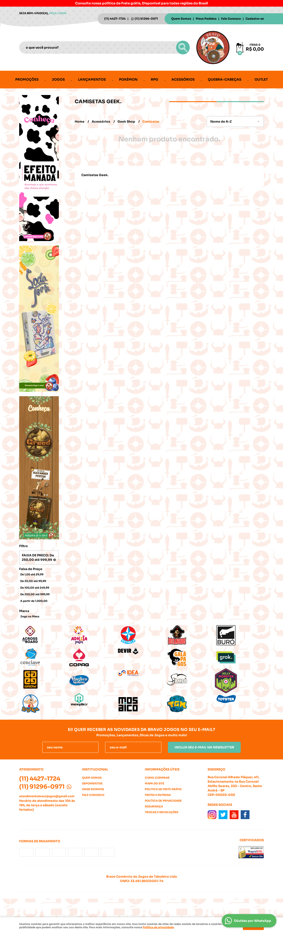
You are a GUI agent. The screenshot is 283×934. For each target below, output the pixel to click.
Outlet (261, 79)
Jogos (58, 79)
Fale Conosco (231, 19)
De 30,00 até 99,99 (33, 581)
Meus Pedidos (206, 19)
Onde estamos (93, 789)
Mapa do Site (154, 783)
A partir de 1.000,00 (33, 601)
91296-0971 (146, 19)
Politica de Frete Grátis (163, 789)
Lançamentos (92, 79)
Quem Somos (181, 19)
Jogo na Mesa (29, 616)
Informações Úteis (162, 769)
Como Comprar (157, 777)
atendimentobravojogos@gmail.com (46, 796)
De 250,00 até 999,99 (35, 594)
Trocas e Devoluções (161, 812)
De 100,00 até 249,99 (34, 587)
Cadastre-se (255, 19)
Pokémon (128, 79)
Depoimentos (92, 783)
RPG (154, 79)
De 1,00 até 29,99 (31, 574)
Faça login (58, 13)
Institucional (95, 769)
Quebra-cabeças (224, 79)
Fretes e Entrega (158, 795)
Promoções (27, 79)
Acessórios (183, 79)
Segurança (154, 806)
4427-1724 (115, 19)
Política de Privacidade (163, 800)
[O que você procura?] (183, 47)
